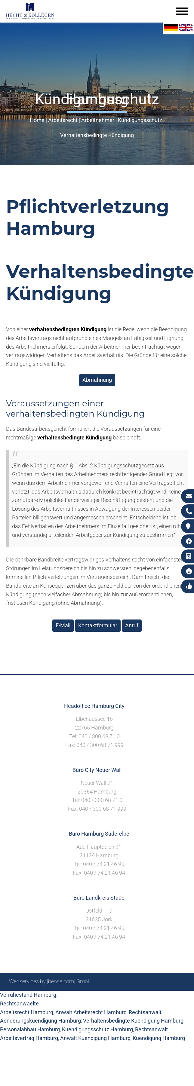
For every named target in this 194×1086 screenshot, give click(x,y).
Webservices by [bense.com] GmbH (50, 981)
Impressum (115, 997)
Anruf (131, 625)
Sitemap (70, 997)
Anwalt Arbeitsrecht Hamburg (91, 1012)
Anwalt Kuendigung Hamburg (95, 1038)
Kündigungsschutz (140, 120)
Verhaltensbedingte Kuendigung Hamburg (133, 1020)
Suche (91, 997)
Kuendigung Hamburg (159, 1038)
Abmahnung (97, 380)
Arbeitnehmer (97, 120)
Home (37, 120)
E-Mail (63, 625)
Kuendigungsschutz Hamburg (97, 1029)
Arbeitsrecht (63, 120)
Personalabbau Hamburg (30, 1029)
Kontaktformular (97, 625)
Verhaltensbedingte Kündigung (97, 135)
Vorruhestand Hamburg (28, 995)
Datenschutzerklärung (159, 997)
